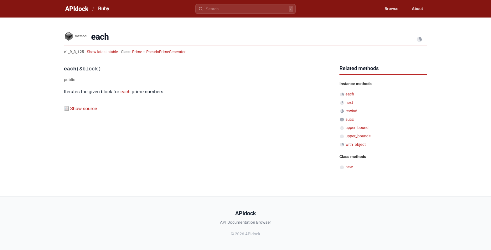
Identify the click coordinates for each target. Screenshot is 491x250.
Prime (137, 52)
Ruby (103, 9)
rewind (351, 111)
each (126, 91)
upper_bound (357, 127)
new (349, 167)
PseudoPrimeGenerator (166, 52)
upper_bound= (358, 136)
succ (349, 119)
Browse (387, 8)
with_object (355, 144)
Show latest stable (103, 52)
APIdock (76, 9)
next (349, 102)
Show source (83, 108)
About (416, 8)
